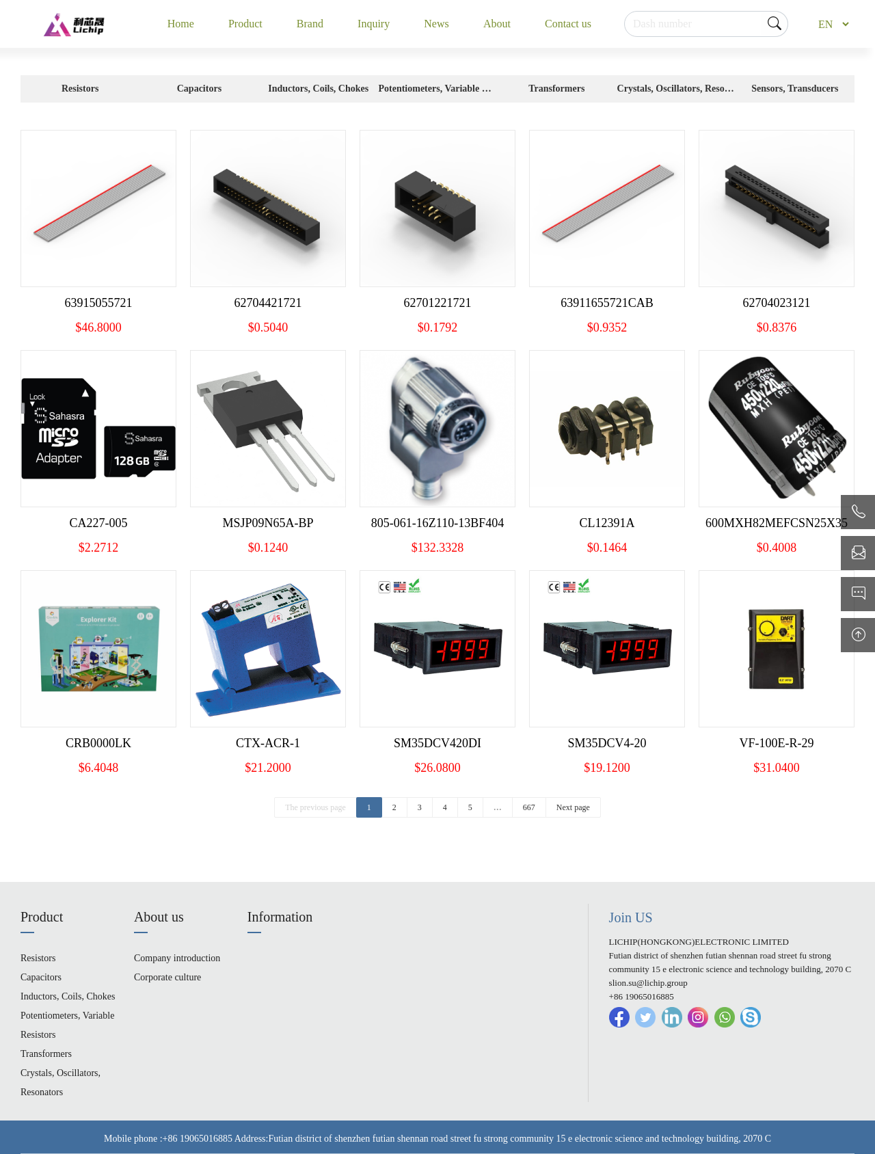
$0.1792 (438, 327)
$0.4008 (777, 547)
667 (529, 807)
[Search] (706, 24)
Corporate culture (167, 977)
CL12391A (607, 523)
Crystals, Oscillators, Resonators (676, 93)
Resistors (80, 88)
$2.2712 (99, 547)
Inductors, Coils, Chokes (318, 88)
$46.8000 (98, 327)
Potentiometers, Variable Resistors (437, 93)
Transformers (556, 88)
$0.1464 (607, 547)
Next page (573, 807)
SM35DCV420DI (437, 743)
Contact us (568, 23)
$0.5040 (268, 327)
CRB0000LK (98, 743)
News (436, 23)
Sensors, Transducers (794, 88)
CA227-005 (99, 523)
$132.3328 (438, 547)
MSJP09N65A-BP (267, 523)
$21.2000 (268, 768)
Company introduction (177, 958)
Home (180, 23)
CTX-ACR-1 (268, 743)
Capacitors (199, 88)
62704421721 (268, 303)
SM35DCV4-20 (606, 743)
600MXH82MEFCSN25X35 (776, 523)
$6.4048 (99, 768)
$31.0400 (776, 768)
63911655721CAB (607, 303)
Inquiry (374, 23)
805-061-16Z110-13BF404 (437, 523)
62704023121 (777, 303)
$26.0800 (437, 768)
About (497, 23)
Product (245, 23)
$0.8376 (777, 327)
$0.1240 (268, 547)
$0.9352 (607, 327)
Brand (310, 23)
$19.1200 (607, 768)
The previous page (315, 807)
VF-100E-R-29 (777, 743)
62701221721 (438, 303)
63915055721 (99, 303)
